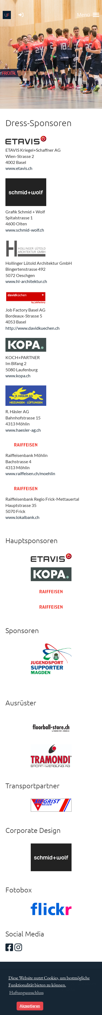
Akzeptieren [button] (30, 1006)
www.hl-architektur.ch (26, 281)
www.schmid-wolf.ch (24, 229)
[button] (11, 1006)
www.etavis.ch (18, 168)
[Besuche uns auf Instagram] (18, 947)
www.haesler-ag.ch (23, 429)
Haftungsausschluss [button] (26, 992)
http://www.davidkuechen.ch (32, 328)
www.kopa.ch (17, 375)
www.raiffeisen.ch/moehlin (30, 473)
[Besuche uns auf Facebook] (9, 947)
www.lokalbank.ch (22, 517)
